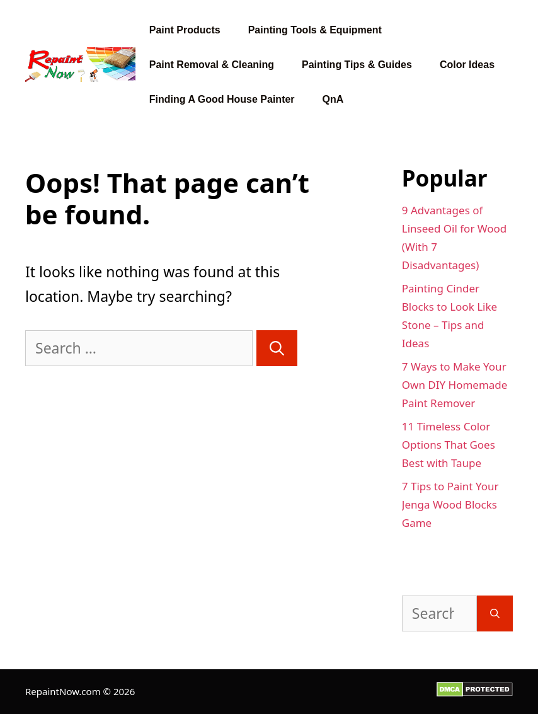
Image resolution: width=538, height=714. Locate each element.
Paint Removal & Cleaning (211, 64)
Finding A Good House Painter (222, 99)
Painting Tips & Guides (357, 64)
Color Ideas (467, 64)
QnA (333, 99)
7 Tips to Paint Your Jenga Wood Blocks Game (450, 504)
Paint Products (184, 30)
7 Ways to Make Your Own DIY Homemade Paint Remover (455, 384)
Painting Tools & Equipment (315, 30)
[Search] (276, 348)
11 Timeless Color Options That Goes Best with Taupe (448, 444)
